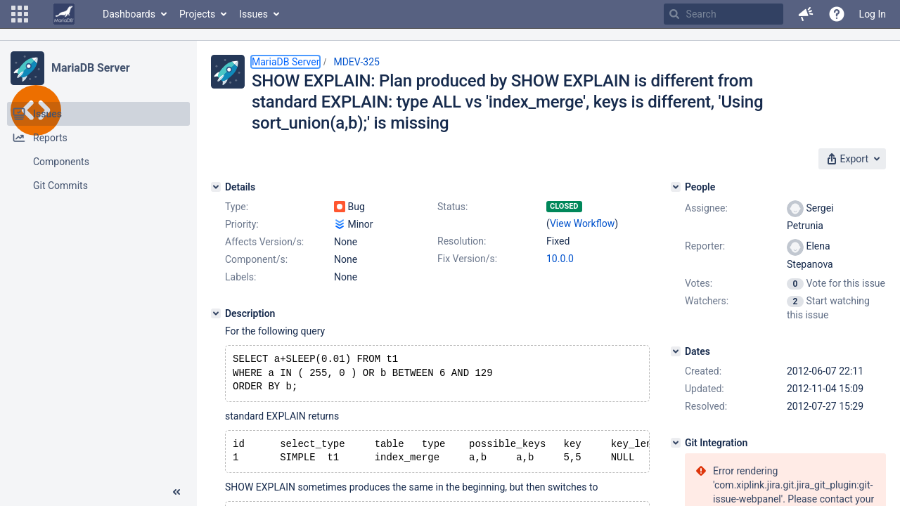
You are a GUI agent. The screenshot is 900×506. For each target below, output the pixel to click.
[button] (19, 14)
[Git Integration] (676, 443)
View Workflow (582, 223)
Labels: (240, 277)
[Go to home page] (64, 14)
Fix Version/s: (467, 258)
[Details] (216, 187)
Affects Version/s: (264, 241)
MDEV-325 (356, 61)
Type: (236, 206)
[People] (676, 187)
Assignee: (706, 208)
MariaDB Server (90, 67)
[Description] (216, 313)
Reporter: (705, 246)
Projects (197, 14)
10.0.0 (560, 258)
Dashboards (129, 14)
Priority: (242, 224)
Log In (872, 14)
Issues (253, 14)
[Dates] (676, 351)
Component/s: (256, 259)
